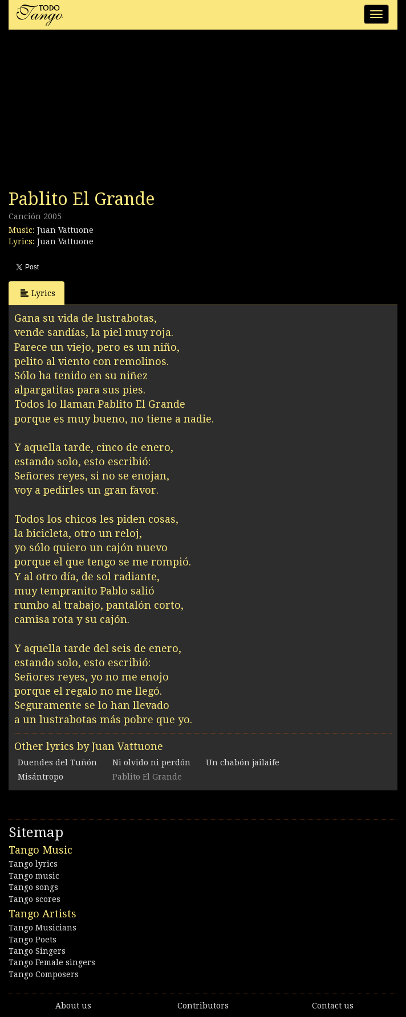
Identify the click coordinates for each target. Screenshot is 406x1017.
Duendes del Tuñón (57, 762)
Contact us (333, 1005)
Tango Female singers (52, 962)
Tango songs (33, 887)
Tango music (34, 875)
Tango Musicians (42, 927)
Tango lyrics (33, 863)
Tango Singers (37, 951)
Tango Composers (44, 974)
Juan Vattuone (65, 230)
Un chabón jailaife (242, 762)
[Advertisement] (94, 113)
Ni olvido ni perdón (151, 762)
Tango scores (34, 899)
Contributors (203, 1005)
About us (73, 1005)
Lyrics (38, 293)
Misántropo (40, 776)
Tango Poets (32, 939)
